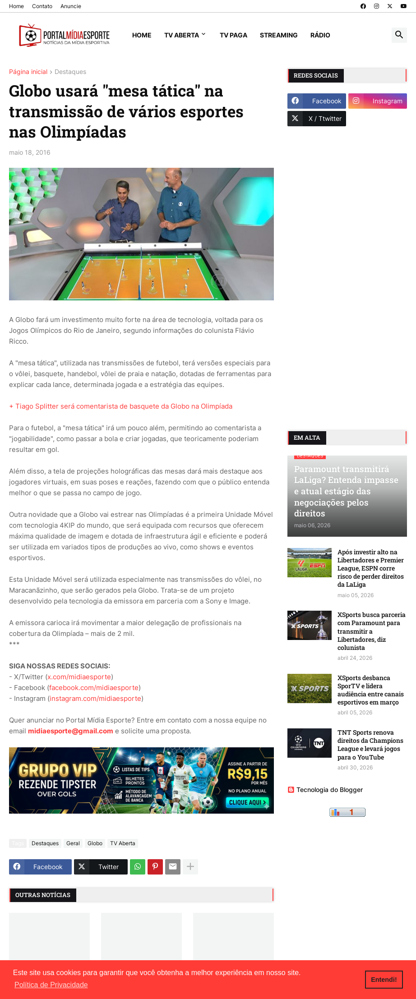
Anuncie (70, 6)
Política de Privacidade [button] (51, 985)
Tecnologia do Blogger (325, 789)
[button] (399, 35)
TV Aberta (181, 35)
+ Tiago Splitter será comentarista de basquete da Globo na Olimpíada (120, 406)
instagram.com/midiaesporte (95, 698)
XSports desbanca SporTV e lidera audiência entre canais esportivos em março (370, 690)
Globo (95, 843)
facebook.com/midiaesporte (94, 687)
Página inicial (28, 72)
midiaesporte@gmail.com (70, 731)
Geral (73, 843)
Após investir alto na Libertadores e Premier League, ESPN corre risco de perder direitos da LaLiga (370, 568)
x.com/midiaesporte (79, 676)
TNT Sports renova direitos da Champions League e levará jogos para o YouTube (370, 744)
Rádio (320, 35)
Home (16, 6)
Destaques (70, 72)
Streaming (279, 35)
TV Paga (233, 35)
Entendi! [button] (384, 979)
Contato (42, 6)
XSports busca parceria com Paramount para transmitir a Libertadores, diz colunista (371, 631)
